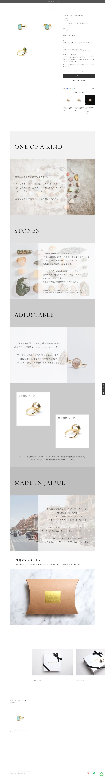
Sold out (78, 75)
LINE (73, 88)
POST (65, 88)
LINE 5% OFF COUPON (103, 389)
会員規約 (28, 772)
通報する (93, 88)
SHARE (69, 88)
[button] (74, 663)
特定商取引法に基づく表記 (22, 772)
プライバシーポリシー (13, 772)
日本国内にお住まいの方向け (79, 80)
